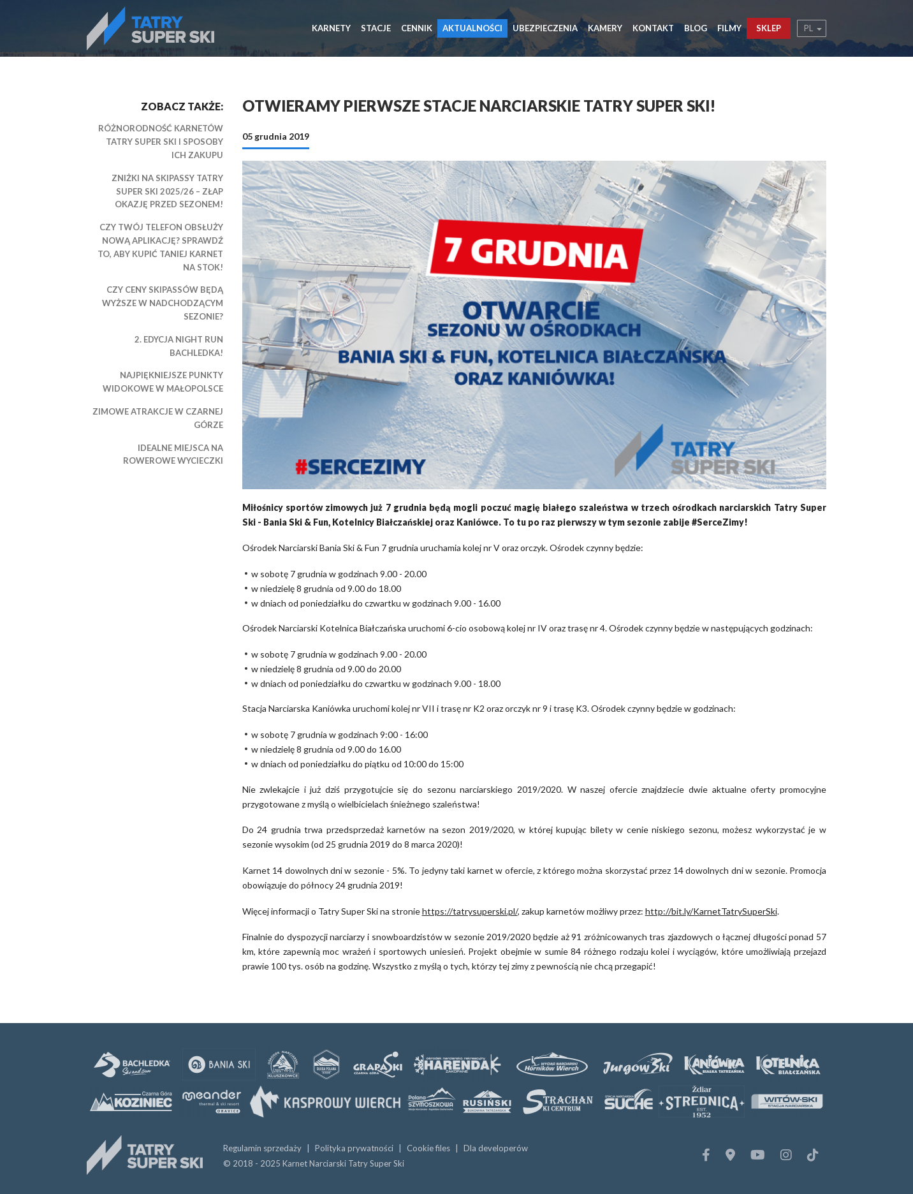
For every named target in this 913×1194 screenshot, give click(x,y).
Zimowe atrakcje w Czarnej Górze (157, 418)
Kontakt (653, 28)
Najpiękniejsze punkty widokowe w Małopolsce (163, 382)
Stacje (376, 28)
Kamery (605, 28)
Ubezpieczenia (545, 28)
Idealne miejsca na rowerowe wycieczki (173, 454)
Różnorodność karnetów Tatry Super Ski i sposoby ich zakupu (160, 141)
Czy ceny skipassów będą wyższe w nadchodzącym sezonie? (162, 302)
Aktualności (472, 28)
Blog (695, 28)
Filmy (729, 28)
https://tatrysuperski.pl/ (470, 911)
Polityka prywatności (354, 1148)
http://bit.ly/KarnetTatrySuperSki (711, 911)
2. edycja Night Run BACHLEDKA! (179, 346)
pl (808, 28)
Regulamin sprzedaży (262, 1148)
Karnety (331, 28)
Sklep (768, 28)
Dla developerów (496, 1148)
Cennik (416, 28)
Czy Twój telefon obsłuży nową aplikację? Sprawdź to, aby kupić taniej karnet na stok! (160, 247)
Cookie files (428, 1148)
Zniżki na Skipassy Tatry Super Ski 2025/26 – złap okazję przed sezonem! (167, 191)
